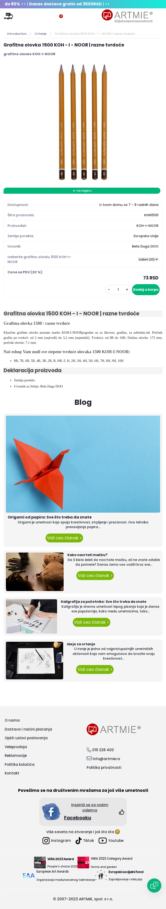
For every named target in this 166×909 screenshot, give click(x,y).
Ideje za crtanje (81, 644)
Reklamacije (16, 755)
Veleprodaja (16, 746)
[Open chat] (154, 885)
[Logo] (127, 16)
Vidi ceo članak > (64, 538)
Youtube (111, 840)
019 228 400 (103, 749)
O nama (12, 720)
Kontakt (12, 773)
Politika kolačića (20, 764)
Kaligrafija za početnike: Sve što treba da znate (104, 601)
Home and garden (104, 867)
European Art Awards (52, 871)
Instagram (56, 840)
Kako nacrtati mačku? (87, 555)
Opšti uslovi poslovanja (26, 737)
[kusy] (118, 289)
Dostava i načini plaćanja (28, 729)
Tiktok (85, 840)
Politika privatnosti (104, 767)
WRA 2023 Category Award (111, 858)
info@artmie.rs (106, 758)
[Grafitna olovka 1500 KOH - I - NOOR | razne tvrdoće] (83, 122)
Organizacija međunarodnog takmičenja (65, 880)
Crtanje (40, 33)
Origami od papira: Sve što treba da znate (50, 517)
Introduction (17, 33)
